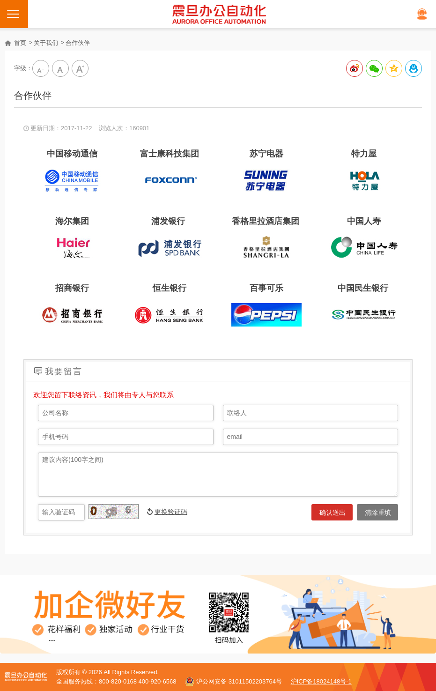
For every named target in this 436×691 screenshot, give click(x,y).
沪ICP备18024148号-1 (321, 681)
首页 (20, 42)
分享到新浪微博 (354, 68)
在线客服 (422, 14)
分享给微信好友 (374, 68)
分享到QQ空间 (393, 68)
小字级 (40, 68)
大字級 (80, 68)
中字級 (60, 68)
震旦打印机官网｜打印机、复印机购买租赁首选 (219, 14)
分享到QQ (413, 68)
